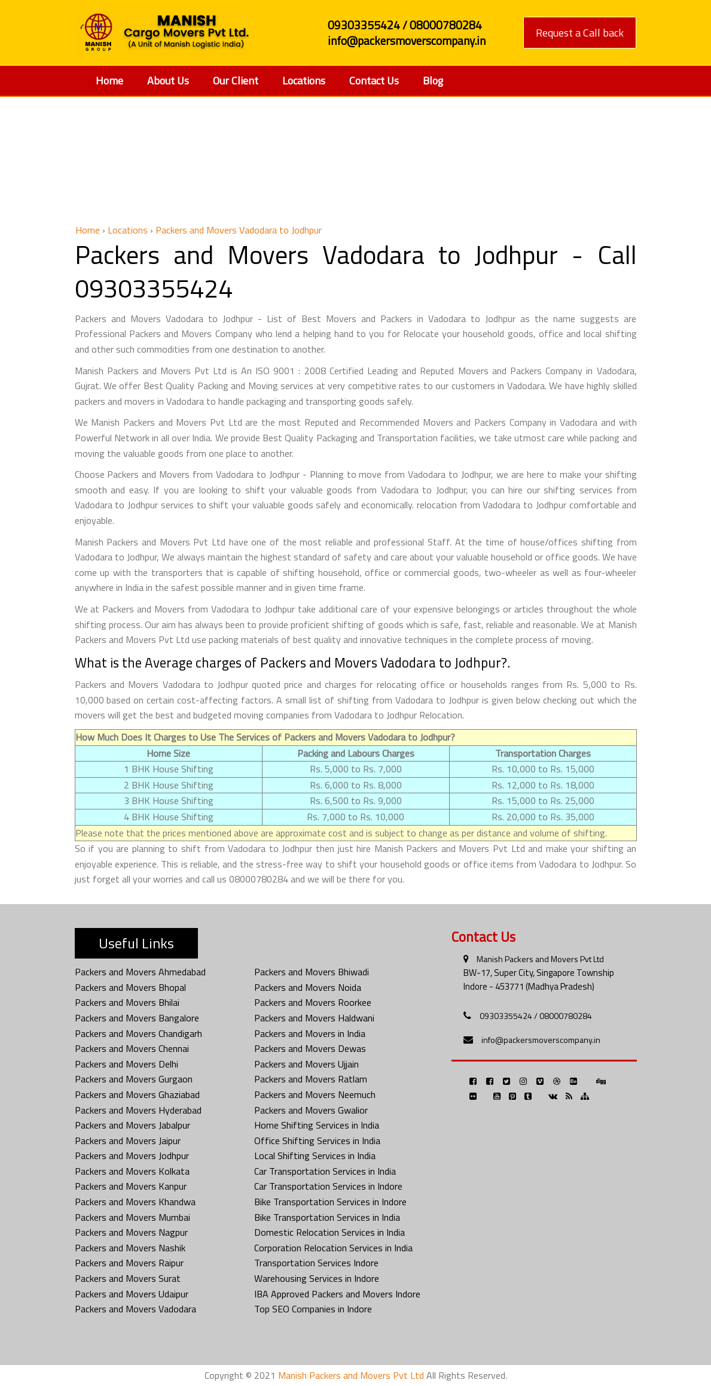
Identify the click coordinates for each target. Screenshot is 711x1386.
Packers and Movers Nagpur (131, 1232)
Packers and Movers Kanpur (131, 1186)
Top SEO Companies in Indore (313, 1309)
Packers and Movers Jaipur (128, 1140)
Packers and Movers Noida (307, 987)
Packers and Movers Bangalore (137, 1018)
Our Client (235, 80)
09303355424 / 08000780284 (536, 1015)
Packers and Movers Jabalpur (132, 1125)
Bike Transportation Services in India (327, 1217)
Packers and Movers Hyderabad (138, 1110)
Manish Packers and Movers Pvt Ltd (540, 959)
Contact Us (374, 80)
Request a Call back (580, 33)
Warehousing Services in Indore (316, 1278)
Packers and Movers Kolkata (132, 1171)
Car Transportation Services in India (325, 1171)
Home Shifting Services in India (316, 1125)
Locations (303, 80)
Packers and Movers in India (309, 1033)
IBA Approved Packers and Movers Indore (337, 1294)
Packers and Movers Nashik (130, 1248)
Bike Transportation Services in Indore (330, 1201)
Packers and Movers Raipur (129, 1262)
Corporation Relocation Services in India (333, 1248)
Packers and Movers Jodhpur (132, 1155)
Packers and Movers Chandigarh (138, 1033)
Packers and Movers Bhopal (130, 987)
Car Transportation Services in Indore (328, 1186)
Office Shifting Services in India (317, 1140)
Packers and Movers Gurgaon (134, 1079)
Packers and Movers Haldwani (314, 1018)
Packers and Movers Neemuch (315, 1094)
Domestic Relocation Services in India (329, 1232)
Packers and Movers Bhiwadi (311, 972)
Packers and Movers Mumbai (132, 1217)
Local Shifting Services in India (315, 1155)
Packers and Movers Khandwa (135, 1201)
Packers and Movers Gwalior (311, 1110)
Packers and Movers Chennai (132, 1048)
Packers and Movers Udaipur (131, 1294)
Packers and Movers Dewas (310, 1048)
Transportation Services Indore (316, 1262)
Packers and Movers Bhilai (127, 1002)
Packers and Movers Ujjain (306, 1064)
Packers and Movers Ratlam (310, 1079)
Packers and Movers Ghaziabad (137, 1094)
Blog (433, 80)
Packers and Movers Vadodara (135, 1309)
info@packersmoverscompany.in (540, 1039)
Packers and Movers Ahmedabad (140, 972)
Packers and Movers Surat (128, 1278)
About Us (168, 80)
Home (109, 80)
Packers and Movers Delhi (126, 1064)
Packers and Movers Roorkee (312, 1002)
